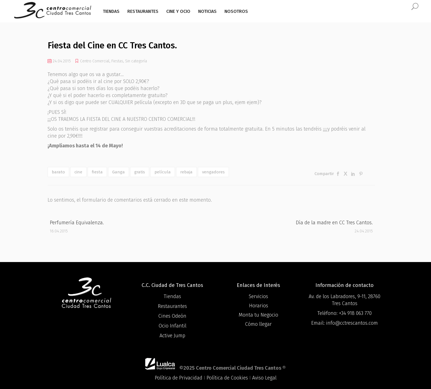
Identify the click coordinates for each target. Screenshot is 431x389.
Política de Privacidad (178, 378)
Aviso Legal (264, 378)
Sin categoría (136, 61)
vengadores (213, 172)
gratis (139, 172)
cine (78, 172)
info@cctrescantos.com (352, 323)
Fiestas (117, 61)
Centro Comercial (94, 61)
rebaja (186, 172)
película (162, 172)
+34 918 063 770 (355, 313)
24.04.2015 (59, 61)
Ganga (118, 172)
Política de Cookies (227, 378)
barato (58, 172)
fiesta (97, 172)
